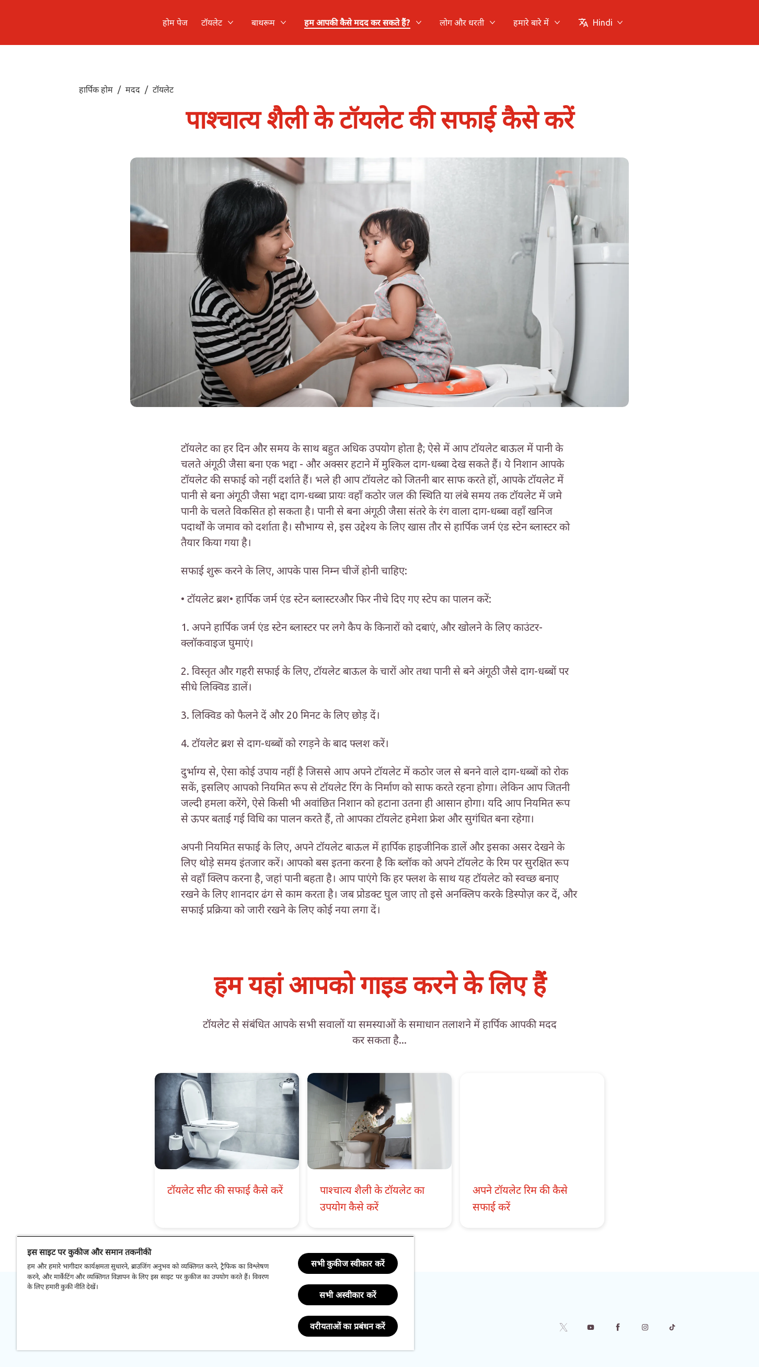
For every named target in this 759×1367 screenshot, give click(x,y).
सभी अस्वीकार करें (347, 1295)
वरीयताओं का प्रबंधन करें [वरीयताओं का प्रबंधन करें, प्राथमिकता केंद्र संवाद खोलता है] (347, 1326)
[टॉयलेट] (212, 22)
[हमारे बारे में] (531, 22)
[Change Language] (601, 22)
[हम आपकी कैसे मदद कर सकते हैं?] (357, 22)
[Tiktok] (672, 1327)
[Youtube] (590, 1327)
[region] (215, 1293)
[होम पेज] (175, 22)
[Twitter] (563, 1327)
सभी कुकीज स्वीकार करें (348, 1263)
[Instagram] (645, 1327)
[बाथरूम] (263, 22)
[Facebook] (618, 1327)
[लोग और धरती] (462, 22)
